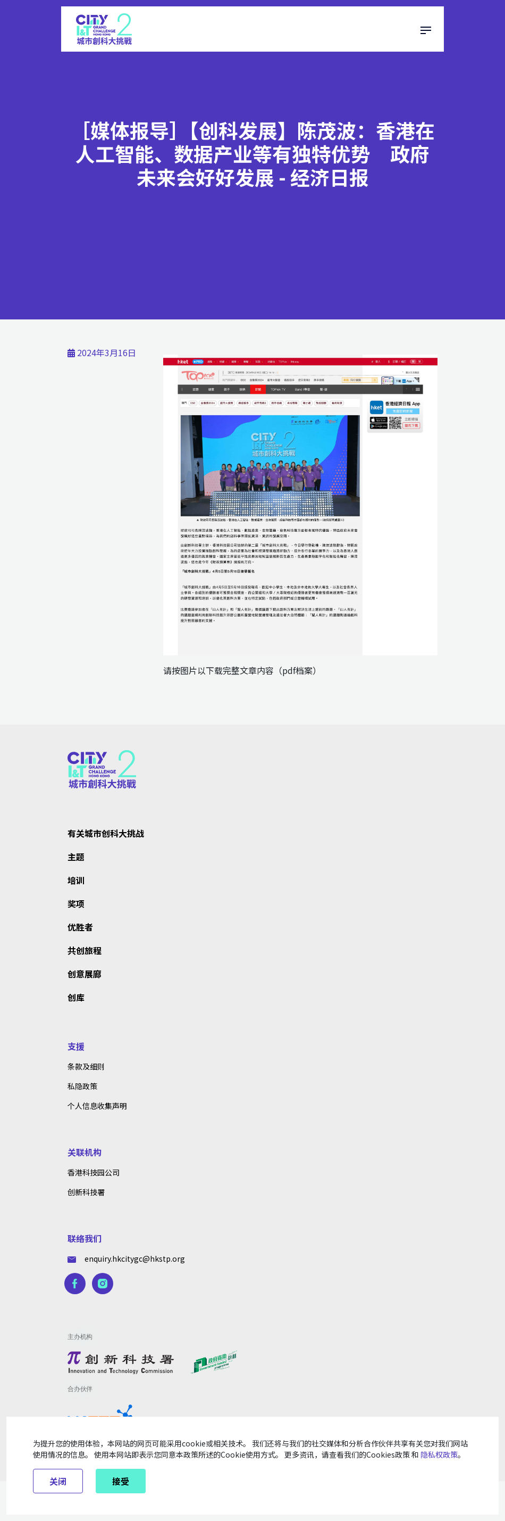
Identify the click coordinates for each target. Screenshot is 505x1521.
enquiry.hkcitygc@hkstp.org (126, 1258)
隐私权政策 (439, 1454)
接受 (120, 1481)
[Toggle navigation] (425, 28)
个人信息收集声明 (97, 1105)
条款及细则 (86, 1066)
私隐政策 (82, 1086)
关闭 (57, 1481)
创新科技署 (86, 1192)
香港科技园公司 (94, 1172)
